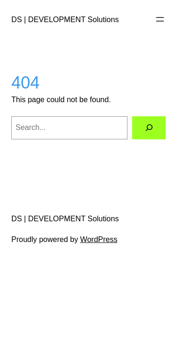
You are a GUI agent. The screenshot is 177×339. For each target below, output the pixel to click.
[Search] (149, 127)
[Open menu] (160, 19)
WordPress (99, 239)
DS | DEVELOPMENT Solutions (65, 19)
